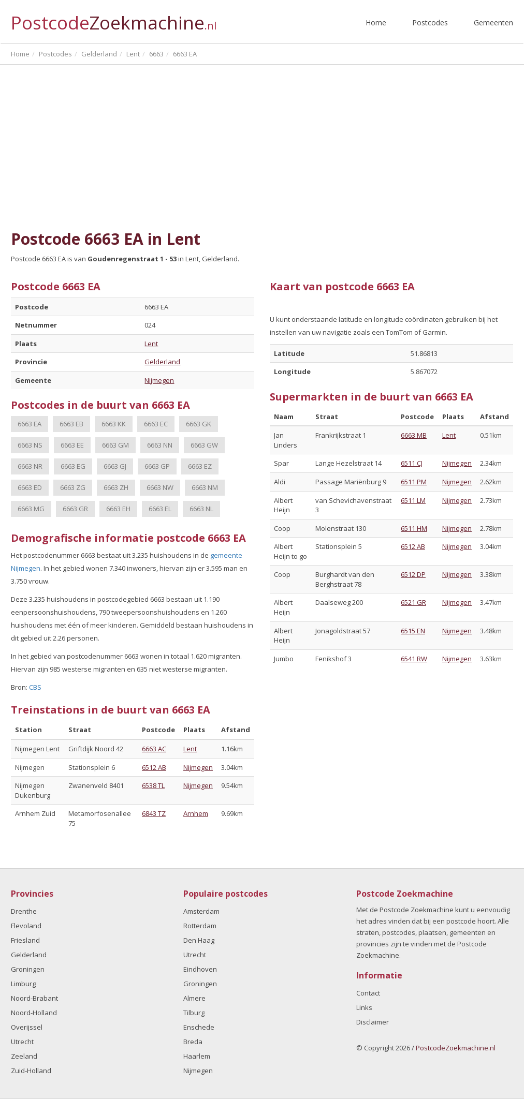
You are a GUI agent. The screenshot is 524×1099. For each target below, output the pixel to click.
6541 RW (414, 658)
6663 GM (115, 445)
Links (364, 1007)
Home (376, 22)
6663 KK (113, 423)
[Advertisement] (262, 147)
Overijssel (26, 1027)
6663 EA (29, 423)
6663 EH (118, 508)
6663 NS (30, 445)
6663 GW (204, 445)
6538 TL (153, 785)
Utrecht (22, 1041)
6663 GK (198, 423)
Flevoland (26, 925)
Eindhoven (200, 969)
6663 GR (75, 508)
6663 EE (72, 445)
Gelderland (162, 361)
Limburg (23, 983)
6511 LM (413, 500)
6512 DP (413, 574)
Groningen (28, 969)
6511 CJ (412, 463)
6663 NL (201, 508)
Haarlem (196, 1056)
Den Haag (198, 940)
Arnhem (195, 813)
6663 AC (154, 748)
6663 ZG (72, 487)
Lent (151, 343)
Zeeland (24, 1056)
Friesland (25, 940)
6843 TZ (154, 813)
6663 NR (30, 466)
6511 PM (414, 481)
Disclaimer (372, 1022)
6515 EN (413, 630)
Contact (368, 993)
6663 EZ (200, 466)
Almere (194, 998)
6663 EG (73, 466)
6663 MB (414, 435)
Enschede (198, 1027)
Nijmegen (159, 380)
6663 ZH (116, 487)
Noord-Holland (34, 1012)
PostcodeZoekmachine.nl (456, 1047)
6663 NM (205, 487)
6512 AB (154, 767)
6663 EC (156, 423)
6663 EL (160, 508)
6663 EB (71, 423)
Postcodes (430, 22)
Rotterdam (199, 925)
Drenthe (24, 911)
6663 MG (31, 508)
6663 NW (160, 487)
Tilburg (194, 1012)
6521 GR (413, 602)
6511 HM (414, 528)
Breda (192, 1041)
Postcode (113, 18)
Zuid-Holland (31, 1070)
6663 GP (157, 466)
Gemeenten (493, 22)
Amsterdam (201, 911)
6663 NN (159, 445)
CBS (35, 687)
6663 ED (30, 487)
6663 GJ (115, 466)
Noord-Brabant (34, 998)
